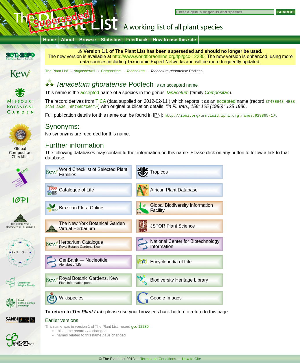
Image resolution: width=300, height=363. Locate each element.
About (67, 39)
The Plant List (56, 71)
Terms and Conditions (158, 359)
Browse (87, 39)
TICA (100, 101)
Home (49, 39)
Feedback (137, 39)
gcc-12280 (140, 326)
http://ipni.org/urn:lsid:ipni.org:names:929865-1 (219, 115)
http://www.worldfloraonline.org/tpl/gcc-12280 (159, 56)
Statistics (111, 39)
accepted (175, 85)
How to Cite (191, 359)
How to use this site (174, 39)
